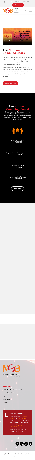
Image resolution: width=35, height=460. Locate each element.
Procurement (7, 399)
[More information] (10, 83)
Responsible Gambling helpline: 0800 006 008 (18, 2)
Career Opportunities (9, 393)
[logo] (11, 11)
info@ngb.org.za (24, 418)
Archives (5, 402)
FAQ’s (4, 396)
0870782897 (13, 427)
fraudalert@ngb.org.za (17, 425)
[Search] (25, 11)
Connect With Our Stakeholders (12, 390)
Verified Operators (18, 5)
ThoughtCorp (18, 456)
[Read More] (17, 188)
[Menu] (29, 11)
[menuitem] (18, 1)
